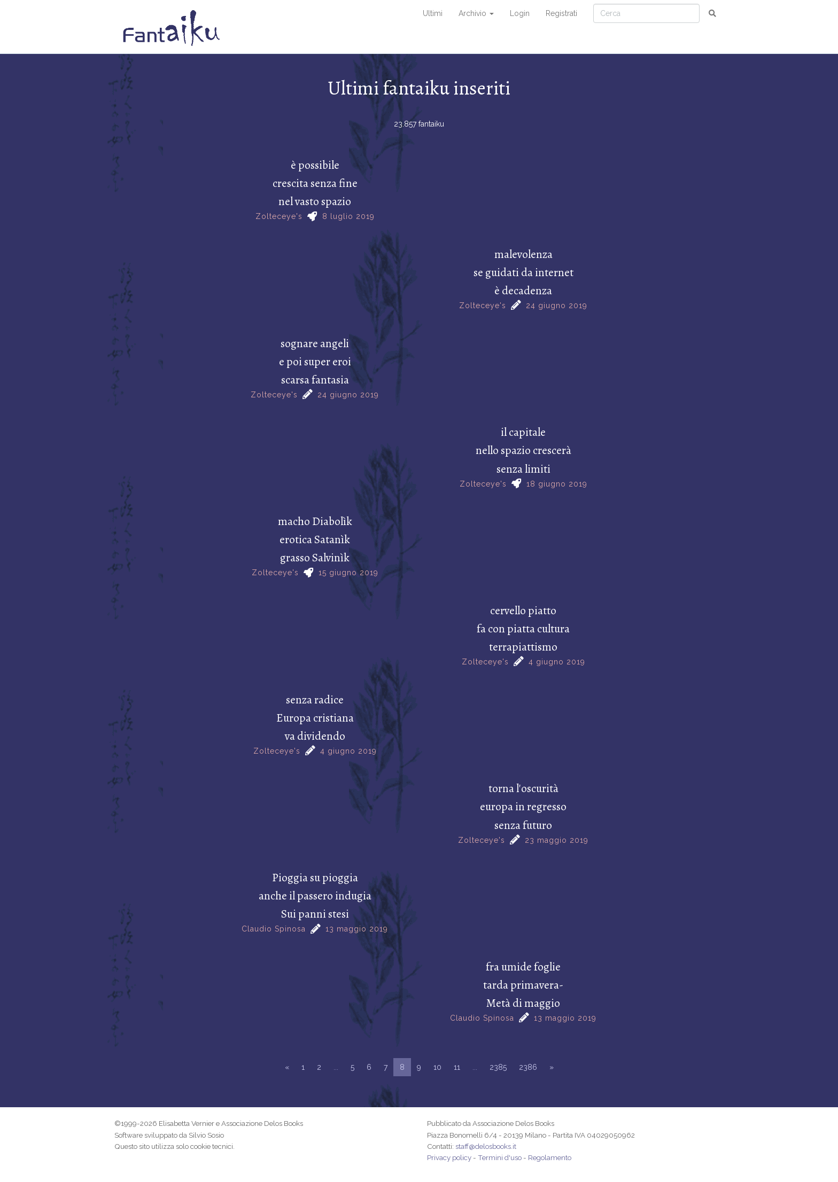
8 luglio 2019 (348, 216)
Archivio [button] (476, 13)
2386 (528, 1067)
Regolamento (549, 1157)
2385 (498, 1067)
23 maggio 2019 (556, 840)
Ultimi (433, 13)
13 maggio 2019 (356, 929)
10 (437, 1067)
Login (520, 13)
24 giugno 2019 (556, 305)
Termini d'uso (500, 1157)
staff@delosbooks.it (485, 1146)
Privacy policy (449, 1157)
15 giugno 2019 (348, 572)
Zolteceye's (278, 216)
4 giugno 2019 (557, 661)
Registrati (561, 13)
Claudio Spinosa (274, 929)
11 (457, 1067)
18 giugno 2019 (556, 484)
